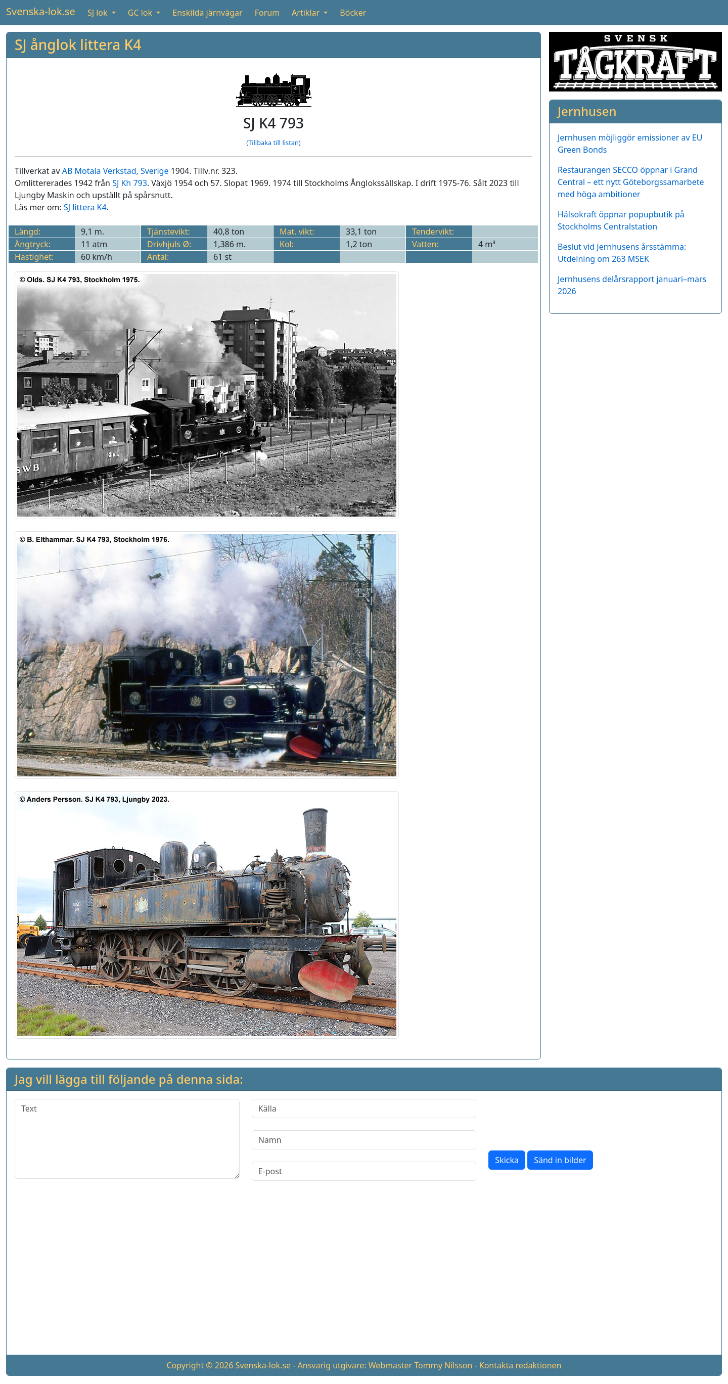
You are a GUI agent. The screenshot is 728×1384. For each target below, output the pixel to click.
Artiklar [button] (307, 12)
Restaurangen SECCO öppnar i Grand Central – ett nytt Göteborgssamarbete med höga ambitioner (631, 182)
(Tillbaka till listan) (273, 142)
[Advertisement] (364, 1276)
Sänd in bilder (560, 1160)
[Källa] (364, 1108)
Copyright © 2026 (199, 1365)
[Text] (127, 1139)
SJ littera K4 (85, 207)
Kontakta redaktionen (520, 1365)
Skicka (507, 1160)
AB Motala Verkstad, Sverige (115, 170)
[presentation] (565, 1118)
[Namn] (364, 1139)
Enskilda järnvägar (207, 12)
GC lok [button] (141, 12)
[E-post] (364, 1171)
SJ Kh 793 (129, 183)
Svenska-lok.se (40, 11)
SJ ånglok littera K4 (78, 44)
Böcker (353, 12)
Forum (267, 12)
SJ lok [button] (98, 12)
